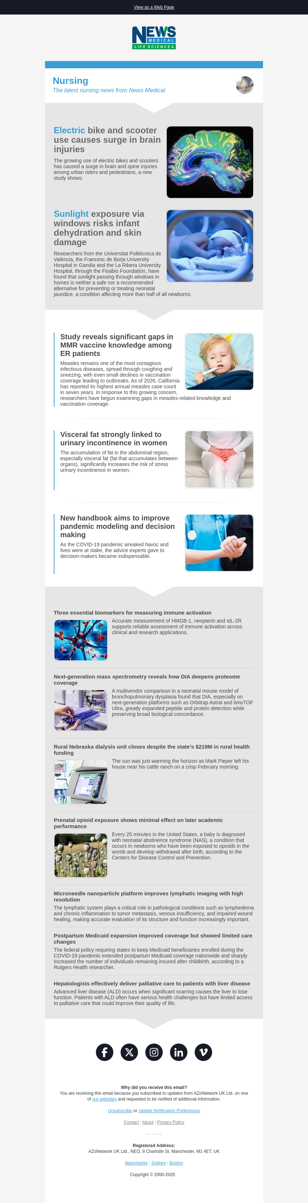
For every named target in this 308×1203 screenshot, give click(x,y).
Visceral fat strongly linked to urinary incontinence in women (113, 438)
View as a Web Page (154, 7)
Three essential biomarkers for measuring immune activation (132, 612)
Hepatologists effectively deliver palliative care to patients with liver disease (152, 983)
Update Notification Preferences (169, 1110)
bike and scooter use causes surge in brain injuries (107, 139)
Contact (131, 1122)
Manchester (136, 1163)
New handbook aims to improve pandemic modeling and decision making (117, 526)
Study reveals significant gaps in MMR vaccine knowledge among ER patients (116, 345)
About (147, 1122)
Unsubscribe (120, 1110)
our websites (104, 1099)
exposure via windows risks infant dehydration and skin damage (99, 228)
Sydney (158, 1163)
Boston (176, 1163)
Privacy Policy (170, 1122)
